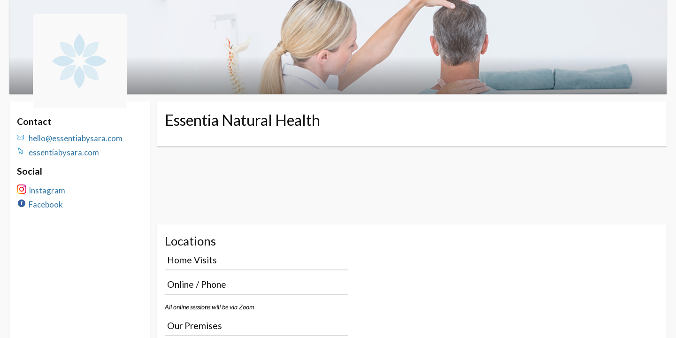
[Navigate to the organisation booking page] (80, 105)
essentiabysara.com (64, 152)
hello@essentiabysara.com (76, 138)
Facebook (46, 204)
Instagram (47, 190)
